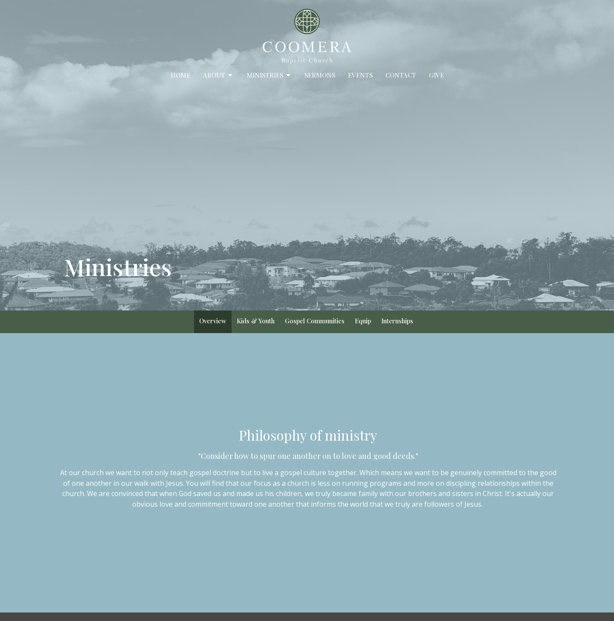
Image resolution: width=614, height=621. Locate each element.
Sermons (319, 75)
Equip (363, 320)
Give (436, 75)
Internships (397, 320)
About (218, 75)
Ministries (269, 75)
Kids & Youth (256, 320)
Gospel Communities (315, 320)
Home (180, 75)
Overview (212, 320)
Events (360, 75)
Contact (400, 75)
